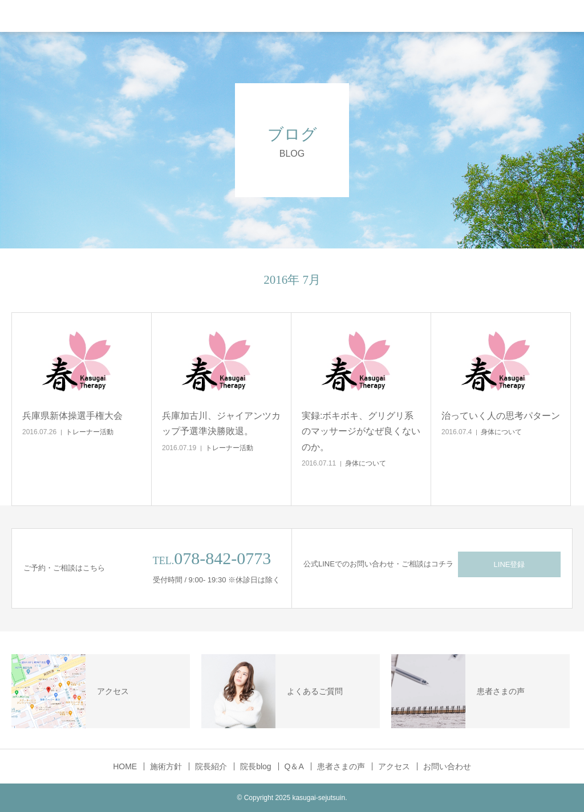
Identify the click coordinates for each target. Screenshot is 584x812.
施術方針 (166, 766)
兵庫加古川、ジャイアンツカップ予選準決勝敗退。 (221, 423)
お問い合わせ (447, 766)
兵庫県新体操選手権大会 (72, 416)
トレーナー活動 (89, 432)
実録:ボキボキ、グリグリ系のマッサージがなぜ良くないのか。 (361, 431)
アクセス (394, 766)
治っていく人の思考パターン (500, 416)
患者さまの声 (341, 766)
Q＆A (294, 766)
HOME (125, 766)
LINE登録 (509, 564)
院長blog (255, 766)
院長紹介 (211, 766)
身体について (365, 463)
